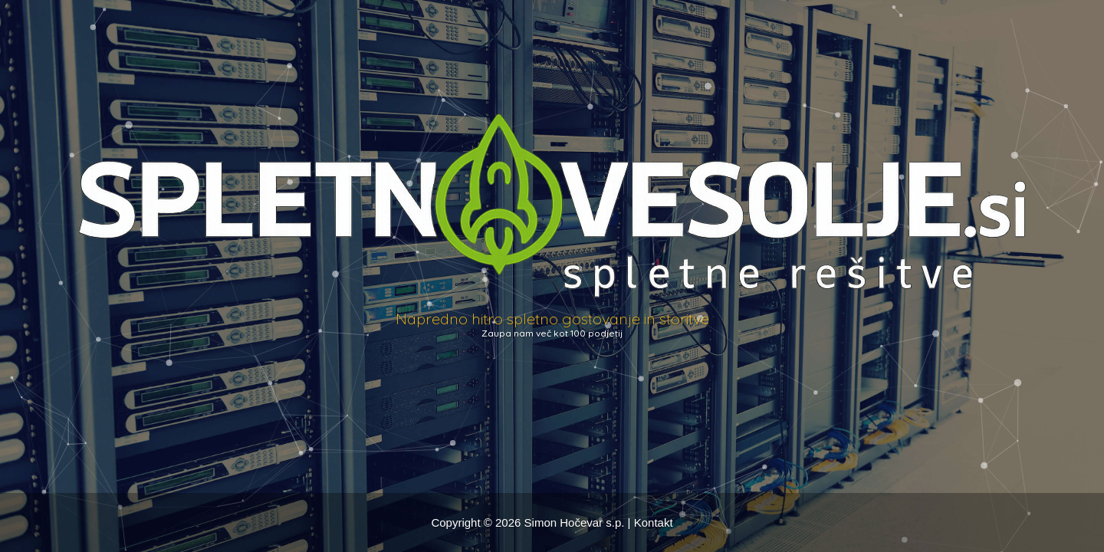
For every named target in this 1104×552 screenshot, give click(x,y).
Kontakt (653, 522)
